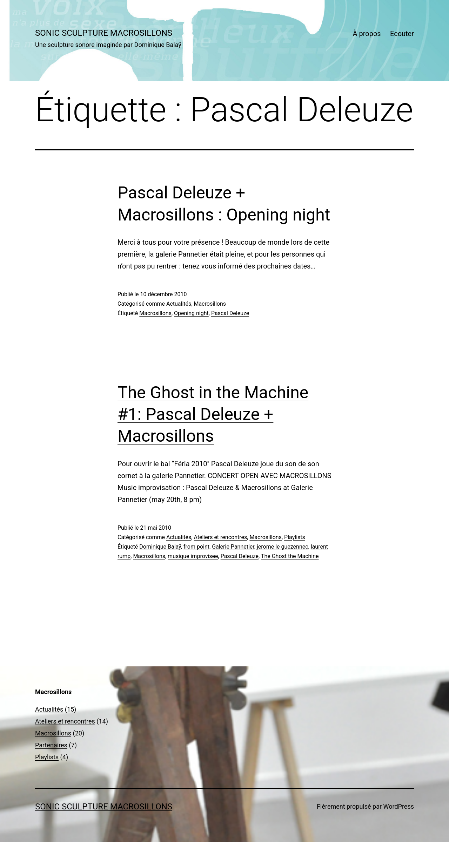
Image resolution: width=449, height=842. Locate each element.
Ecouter (402, 33)
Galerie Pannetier (233, 546)
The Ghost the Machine (290, 556)
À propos (367, 33)
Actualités (178, 303)
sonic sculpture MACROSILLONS (103, 33)
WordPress (398, 806)
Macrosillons (210, 303)
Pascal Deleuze (230, 313)
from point (196, 546)
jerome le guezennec (282, 546)
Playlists (294, 537)
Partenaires (51, 745)
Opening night (191, 313)
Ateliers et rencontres (220, 537)
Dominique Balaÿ (160, 546)
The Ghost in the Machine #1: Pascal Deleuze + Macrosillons (213, 414)
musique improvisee (193, 556)
